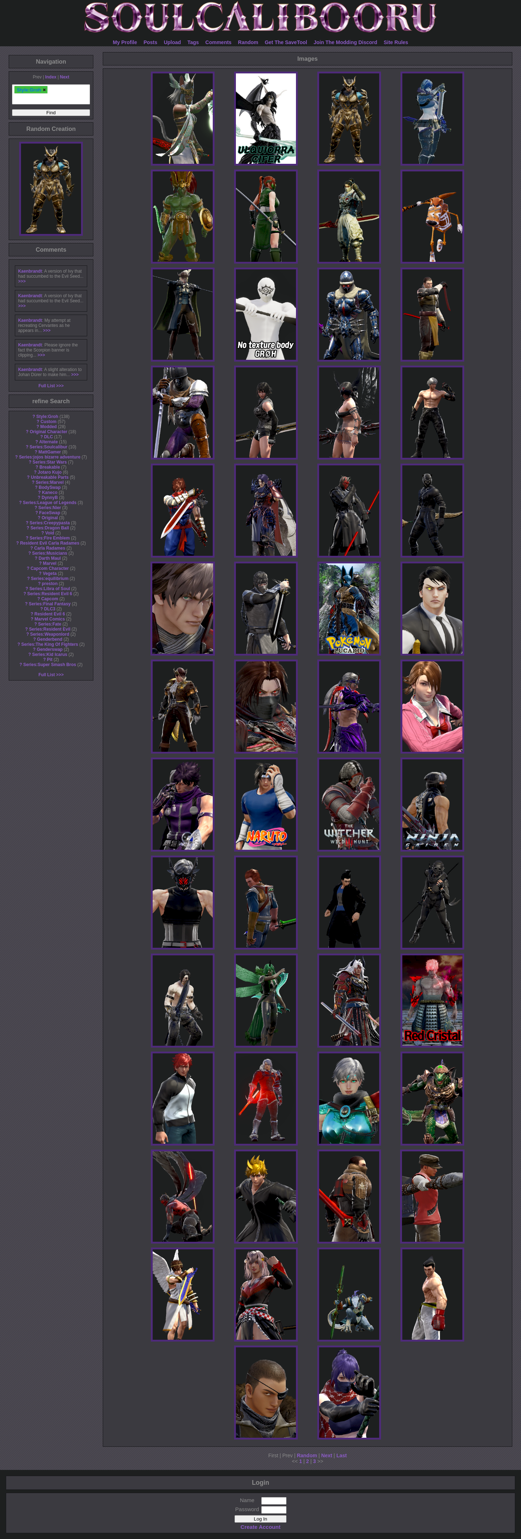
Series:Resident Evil (49, 629)
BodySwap (50, 487)
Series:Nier (49, 507)
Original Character (48, 431)
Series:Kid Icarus (49, 654)
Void (49, 533)
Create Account (260, 1527)
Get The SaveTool (286, 42)
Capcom (49, 598)
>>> (22, 281)
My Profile (125, 42)
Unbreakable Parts (49, 477)
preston (50, 583)
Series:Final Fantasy (50, 603)
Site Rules (396, 42)
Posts (150, 42)
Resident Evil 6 (49, 614)
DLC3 (49, 608)
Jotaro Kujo (50, 472)
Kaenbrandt (30, 271)
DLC (48, 436)
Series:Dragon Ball (49, 527)
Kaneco (50, 492)
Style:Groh (47, 416)
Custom (48, 421)
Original (50, 517)
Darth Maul (50, 558)
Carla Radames (49, 548)
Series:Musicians (49, 553)
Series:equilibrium (49, 578)
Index (50, 77)
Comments (219, 42)
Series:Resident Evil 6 (49, 593)
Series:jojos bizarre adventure (49, 457)
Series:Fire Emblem (50, 538)
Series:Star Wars (50, 462)
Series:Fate (49, 624)
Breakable (49, 467)
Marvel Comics (49, 619)
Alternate (48, 441)
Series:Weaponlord (49, 634)
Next (64, 77)
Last (341, 1455)
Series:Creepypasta (50, 522)
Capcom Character (49, 568)
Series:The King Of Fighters (49, 644)
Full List (46, 385)
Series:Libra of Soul (49, 588)
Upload (172, 42)
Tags (193, 42)
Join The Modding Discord (345, 42)
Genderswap (50, 649)
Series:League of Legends (49, 502)
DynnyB (50, 497)
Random (248, 42)
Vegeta (49, 573)
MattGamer (49, 452)
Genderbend (49, 639)
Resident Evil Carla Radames (49, 543)
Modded (48, 426)
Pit (49, 659)
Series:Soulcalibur (48, 446)
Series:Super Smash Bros (49, 664)
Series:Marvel (50, 482)
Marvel (50, 563)
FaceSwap (49, 512)
